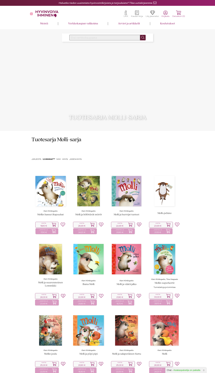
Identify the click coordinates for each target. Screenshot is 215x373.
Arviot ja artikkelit (129, 23)
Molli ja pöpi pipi (88, 352)
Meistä (44, 23)
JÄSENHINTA (75, 158)
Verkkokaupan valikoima (83, 23)
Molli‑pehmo (164, 212)
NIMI (58, 158)
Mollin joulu (50, 352)
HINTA (65, 158)
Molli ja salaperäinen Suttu (126, 352)
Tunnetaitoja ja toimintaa (164, 286)
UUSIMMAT (49, 158)
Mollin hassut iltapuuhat (50, 213)
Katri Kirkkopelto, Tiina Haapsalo (164, 278)
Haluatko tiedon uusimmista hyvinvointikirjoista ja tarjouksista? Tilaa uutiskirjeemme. (106, 2)
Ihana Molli (89, 283)
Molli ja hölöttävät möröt (88, 213)
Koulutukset (167, 23)
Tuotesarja (44, 138)
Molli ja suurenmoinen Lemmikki (50, 283)
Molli (164, 352)
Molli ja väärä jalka (126, 283)
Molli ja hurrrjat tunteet (126, 213)
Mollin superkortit (165, 281)
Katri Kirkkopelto (50, 210)
